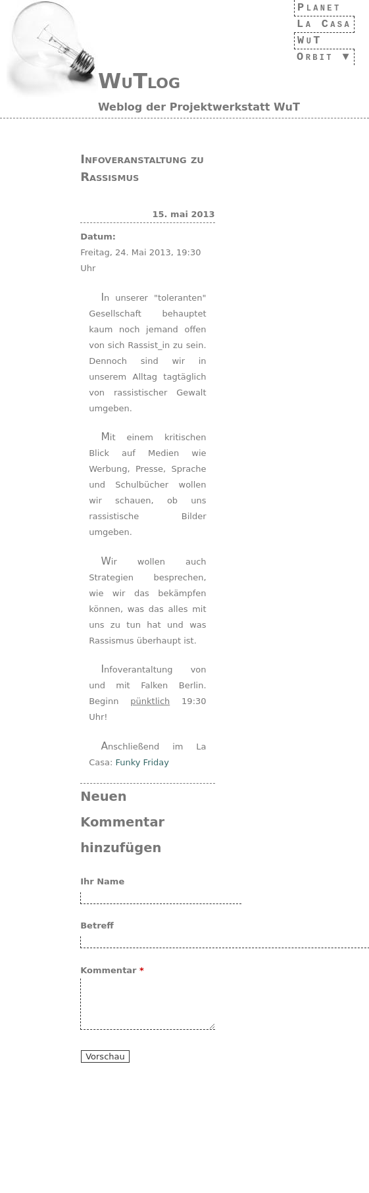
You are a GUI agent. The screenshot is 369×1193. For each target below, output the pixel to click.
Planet (316, 7)
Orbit (311, 56)
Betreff (97, 925)
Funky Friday (142, 762)
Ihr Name (102, 881)
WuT (302, 40)
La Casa (320, 24)
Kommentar (112, 970)
